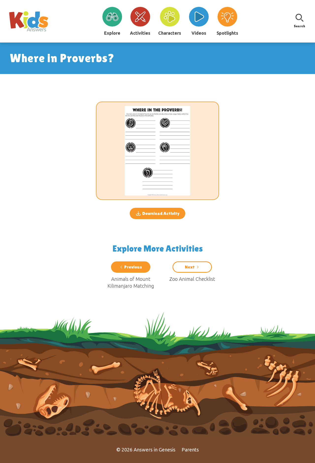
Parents (190, 449)
